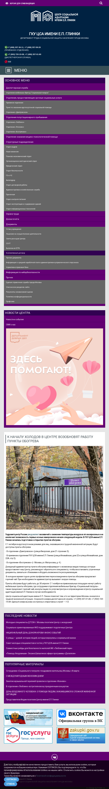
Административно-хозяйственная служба (23, 190)
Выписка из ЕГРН (13, 248)
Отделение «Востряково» (16, 132)
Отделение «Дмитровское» (17, 112)
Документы (11, 224)
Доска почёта (12, 219)
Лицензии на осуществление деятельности (23, 234)
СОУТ (8, 243)
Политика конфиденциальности (19, 297)
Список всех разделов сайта (17, 287)
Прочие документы (13, 258)
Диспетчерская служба (17, 88)
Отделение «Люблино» (15, 122)
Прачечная (10, 195)
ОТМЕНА (10, 784)
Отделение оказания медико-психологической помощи (32, 137)
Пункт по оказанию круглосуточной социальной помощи (28, 107)
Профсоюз (10, 301)
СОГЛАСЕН (11, 779)
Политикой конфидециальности (51, 776)
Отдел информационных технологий (20, 209)
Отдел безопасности (14, 171)
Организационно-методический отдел (21, 161)
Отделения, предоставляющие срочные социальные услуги (34, 98)
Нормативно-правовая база (17, 267)
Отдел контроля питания (16, 199)
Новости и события (15, 319)
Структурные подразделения (19, 142)
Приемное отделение (14, 103)
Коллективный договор (15, 253)
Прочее (9, 277)
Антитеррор (10, 180)
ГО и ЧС (9, 175)
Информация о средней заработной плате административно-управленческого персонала (42, 263)
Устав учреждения (13, 229)
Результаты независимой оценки (19, 292)
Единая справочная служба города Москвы (24, 282)
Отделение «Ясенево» (15, 127)
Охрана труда (12, 214)
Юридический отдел (14, 166)
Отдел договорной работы (16, 185)
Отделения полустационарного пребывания (26, 117)
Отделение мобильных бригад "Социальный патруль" (27, 93)
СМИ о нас (10, 325)
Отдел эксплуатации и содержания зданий (23, 204)
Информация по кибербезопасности (23, 272)
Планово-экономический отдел (18, 156)
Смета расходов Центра (15, 239)
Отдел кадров (11, 147)
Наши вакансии (12, 152)
